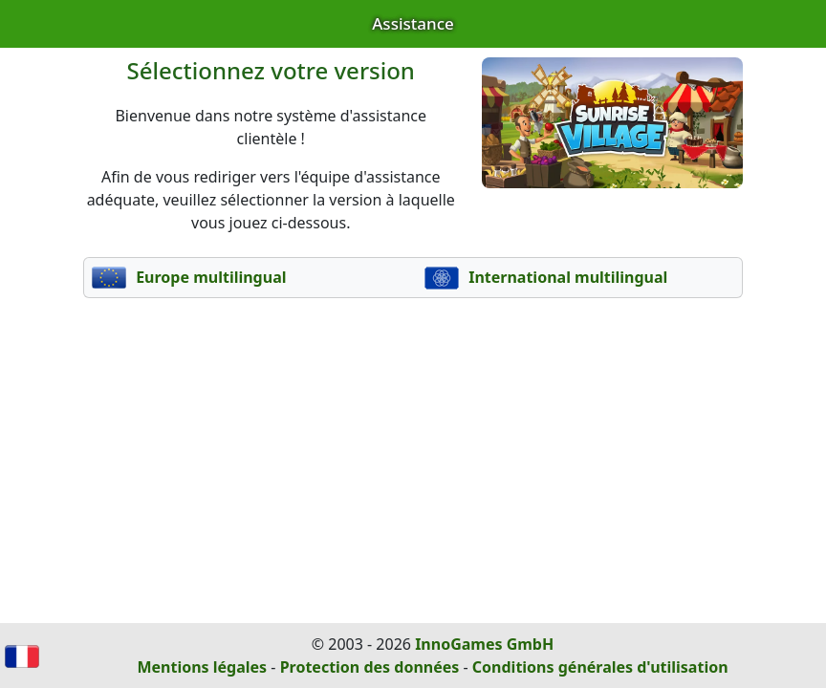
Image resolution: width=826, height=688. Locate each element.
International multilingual (545, 277)
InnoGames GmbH (484, 644)
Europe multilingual (189, 277)
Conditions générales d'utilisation (600, 666)
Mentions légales (202, 666)
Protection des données (370, 666)
